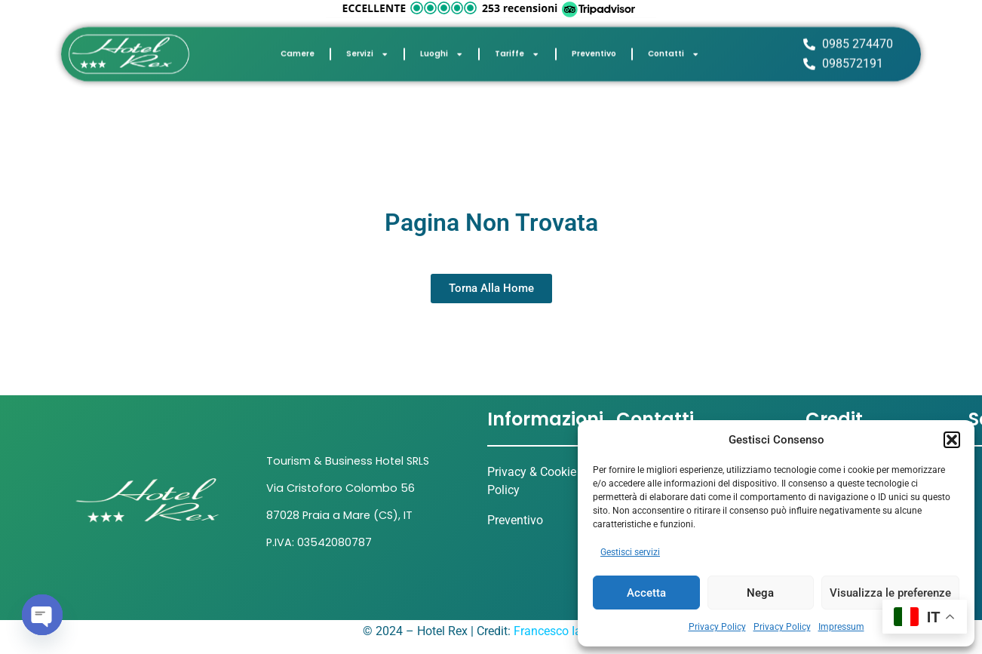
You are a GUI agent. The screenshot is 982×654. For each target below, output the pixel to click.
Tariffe (517, 50)
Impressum (841, 627)
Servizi (367, 50)
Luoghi (441, 50)
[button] (951, 439)
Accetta (646, 593)
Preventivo (594, 50)
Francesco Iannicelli (566, 631)
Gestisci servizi (630, 552)
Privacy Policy (717, 627)
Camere (298, 50)
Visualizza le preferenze (890, 593)
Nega (760, 593)
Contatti (673, 50)
